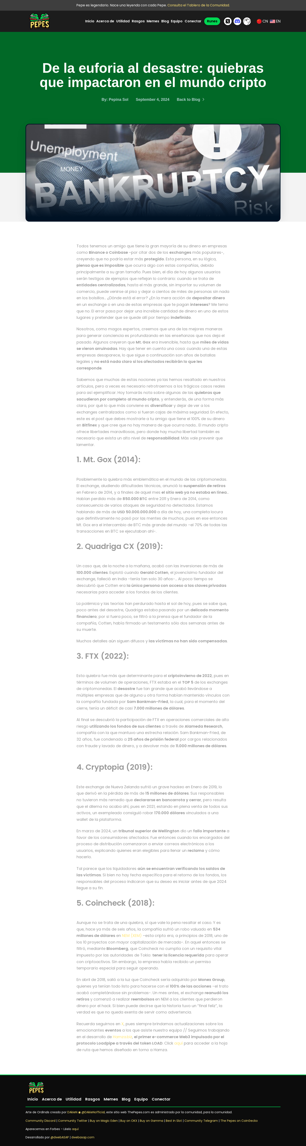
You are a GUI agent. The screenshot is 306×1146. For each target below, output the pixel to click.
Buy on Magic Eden (104, 1121)
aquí (178, 1043)
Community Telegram (201, 1121)
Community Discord (40, 1121)
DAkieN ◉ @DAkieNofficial (86, 1112)
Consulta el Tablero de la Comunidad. (198, 5)
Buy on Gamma (151, 1121)
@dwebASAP (60, 1137)
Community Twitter (73, 1121)
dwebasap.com (82, 1137)
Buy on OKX (128, 1121)
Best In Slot (174, 1121)
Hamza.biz (122, 1036)
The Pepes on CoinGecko (239, 1121)
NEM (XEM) (132, 935)
